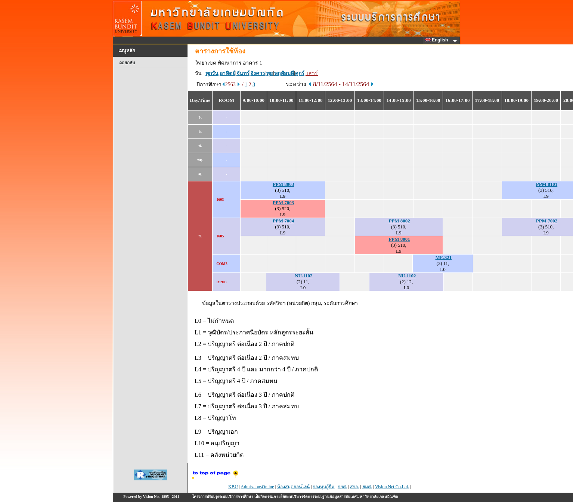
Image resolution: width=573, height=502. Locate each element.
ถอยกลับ (127, 62)
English (437, 40)
